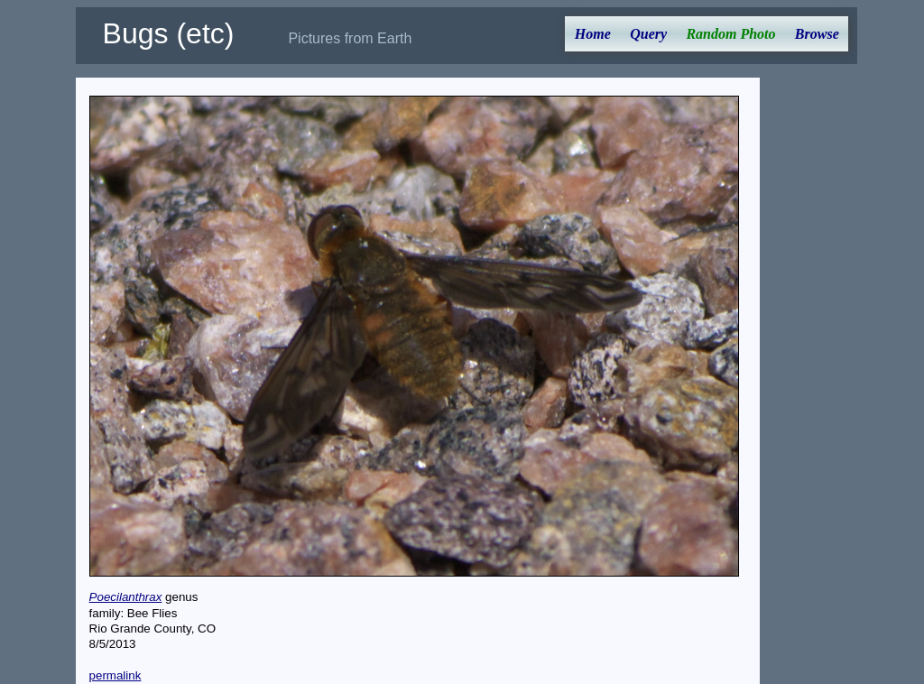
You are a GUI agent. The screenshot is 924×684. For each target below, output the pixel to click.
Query (648, 34)
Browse (817, 34)
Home (593, 34)
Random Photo (730, 34)
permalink (115, 675)
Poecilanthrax (125, 597)
